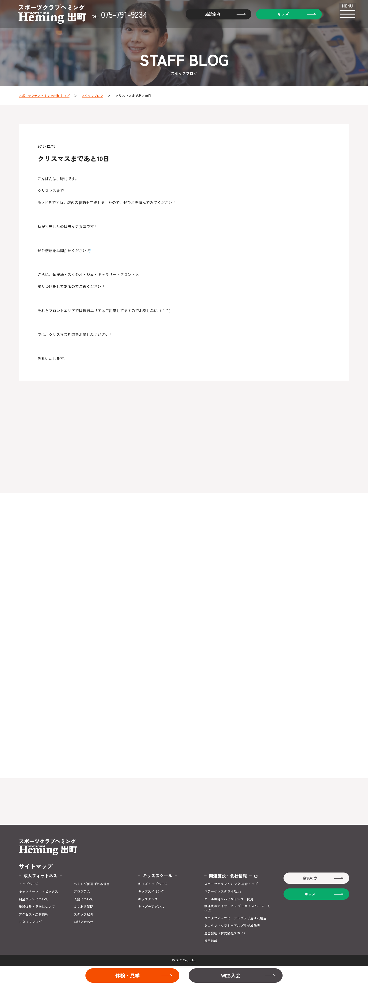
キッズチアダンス (151, 907)
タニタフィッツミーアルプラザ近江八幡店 (235, 919)
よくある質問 (83, 907)
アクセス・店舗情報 (33, 915)
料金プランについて (33, 899)
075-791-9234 (120, 14)
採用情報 (210, 941)
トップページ (28, 884)
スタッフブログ (96, 95)
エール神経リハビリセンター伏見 (228, 899)
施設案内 (209, 14)
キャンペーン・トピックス (38, 892)
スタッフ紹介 (83, 915)
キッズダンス (148, 899)
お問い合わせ (83, 922)
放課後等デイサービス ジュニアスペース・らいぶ (237, 908)
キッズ (279, 14)
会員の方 (309, 878)
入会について (83, 899)
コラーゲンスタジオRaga (222, 892)
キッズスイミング (151, 892)
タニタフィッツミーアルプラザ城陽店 (232, 926)
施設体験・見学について (37, 907)
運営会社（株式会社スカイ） (225, 934)
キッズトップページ (153, 884)
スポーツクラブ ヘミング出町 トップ (46, 95)
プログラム (82, 892)
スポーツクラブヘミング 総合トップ (231, 884)
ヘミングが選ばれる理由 (92, 884)
